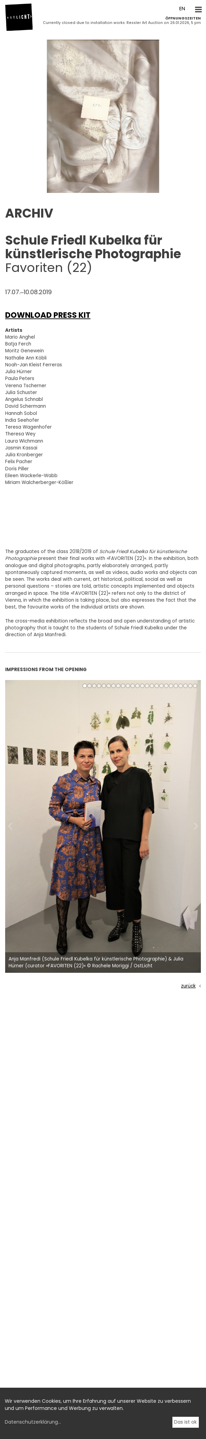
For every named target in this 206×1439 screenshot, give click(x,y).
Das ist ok (185, 1421)
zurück (188, 986)
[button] (9, 184)
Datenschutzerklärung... (33, 1421)
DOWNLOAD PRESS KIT (47, 315)
